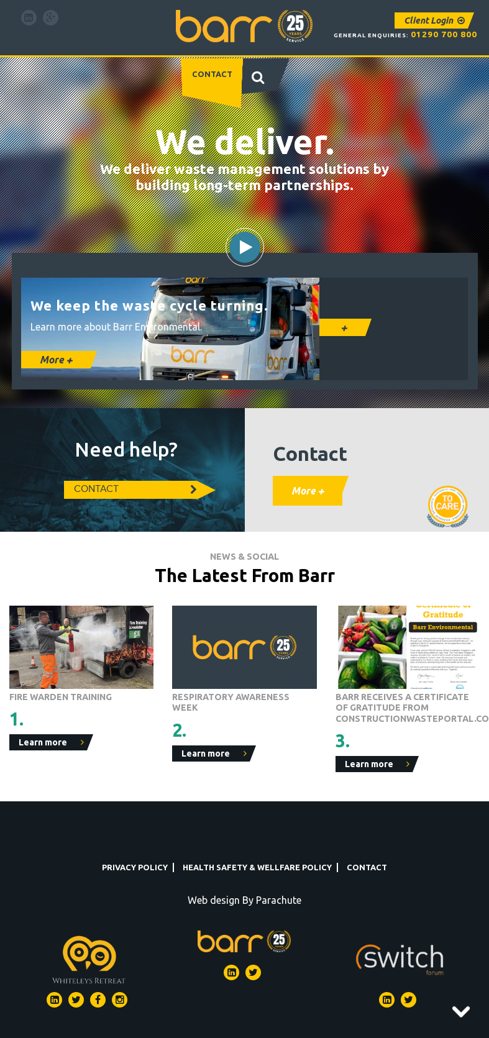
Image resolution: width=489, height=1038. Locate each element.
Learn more (51, 742)
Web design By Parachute (244, 900)
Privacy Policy (135, 867)
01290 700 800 (444, 34)
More (56, 359)
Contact (212, 74)
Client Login (434, 20)
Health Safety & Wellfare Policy (257, 867)
